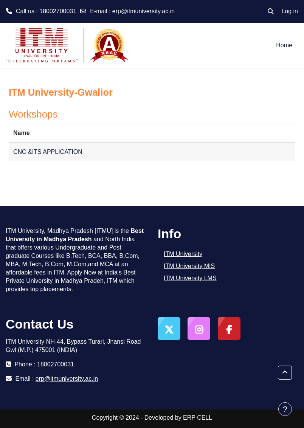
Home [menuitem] (284, 45)
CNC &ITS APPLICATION (47, 152)
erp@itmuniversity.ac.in (143, 11)
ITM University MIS (189, 266)
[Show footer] (285, 409)
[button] (270, 11)
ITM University (183, 254)
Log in (289, 11)
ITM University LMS (190, 278)
